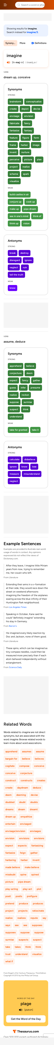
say (44, 918)
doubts (34, 802)
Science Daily (15, 667)
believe (30, 365)
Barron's (13, 626)
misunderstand (32, 473)
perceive (14, 159)
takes (18, 946)
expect (13, 380)
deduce (37, 787)
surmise (28, 402)
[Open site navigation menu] (5, 5)
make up (14, 208)
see (17, 925)
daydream (22, 787)
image (36, 145)
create (13, 108)
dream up (10, 816)
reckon (25, 394)
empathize (26, 816)
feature (14, 137)
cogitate (10, 766)
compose (24, 766)
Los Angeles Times (18, 607)
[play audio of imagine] (8, 62)
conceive (39, 766)
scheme (14, 174)
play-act (27, 889)
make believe (32, 867)
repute (34, 918)
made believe (12, 867)
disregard (15, 260)
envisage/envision (15, 831)
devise (36, 108)
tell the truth (16, 274)
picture (28, 159)
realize (26, 166)
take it (35, 429)
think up (14, 223)
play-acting (11, 889)
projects (22, 910)
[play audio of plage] (20, 1010)
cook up (30, 201)
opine (23, 874)
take (7, 946)
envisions (24, 838)
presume (35, 387)
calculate (15, 459)
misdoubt (10, 874)
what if (9, 961)
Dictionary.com (48, 5)
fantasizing (37, 845)
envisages (35, 831)
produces (38, 903)
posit (8, 896)
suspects (23, 939)
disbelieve (29, 459)
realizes (21, 918)
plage (26, 1003)
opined (35, 874)
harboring (10, 860)
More (22, 43)
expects (22, 845)
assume (40, 751)
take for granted (18, 429)
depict (24, 108)
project (14, 166)
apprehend (15, 365)
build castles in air (19, 194)
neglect (14, 267)
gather (36, 380)
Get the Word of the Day (26, 1019)
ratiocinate (38, 910)
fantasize (14, 130)
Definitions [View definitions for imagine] (40, 43)
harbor (24, 145)
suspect (14, 409)
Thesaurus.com (11, 5)
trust (7, 954)
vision (26, 223)
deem (29, 373)
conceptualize (34, 101)
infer (23, 387)
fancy (27, 123)
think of (37, 216)
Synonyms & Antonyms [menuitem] (11, 43)
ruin (25, 267)
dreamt (34, 809)
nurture (25, 152)
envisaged (25, 823)
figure (25, 137)
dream (21, 809)
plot (39, 889)
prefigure (32, 896)
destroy (24, 253)
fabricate (14, 123)
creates (41, 780)
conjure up (15, 201)
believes (39, 758)
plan (39, 159)
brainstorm (15, 101)
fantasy (28, 130)
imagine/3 (32, 32)
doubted (9, 802)
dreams (9, 809)
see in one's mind (19, 216)
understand (16, 416)
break (13, 253)
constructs (26, 780)
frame (13, 145)
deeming (21, 794)
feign (23, 852)
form (36, 137)
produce (23, 903)
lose (34, 466)
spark (26, 174)
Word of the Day (26, 998)
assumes (26, 751)
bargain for (11, 758)
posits (19, 896)
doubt (22, 802)
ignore (28, 260)
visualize (14, 181)
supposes (37, 925)
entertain (10, 823)
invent (13, 152)
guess (13, 387)
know (12, 288)
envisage (14, 116)
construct (10, 780)
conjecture (16, 373)
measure (14, 473)
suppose (14, 402)
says (7, 925)
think (25, 409)
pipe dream (30, 208)
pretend (9, 903)
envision (28, 116)
